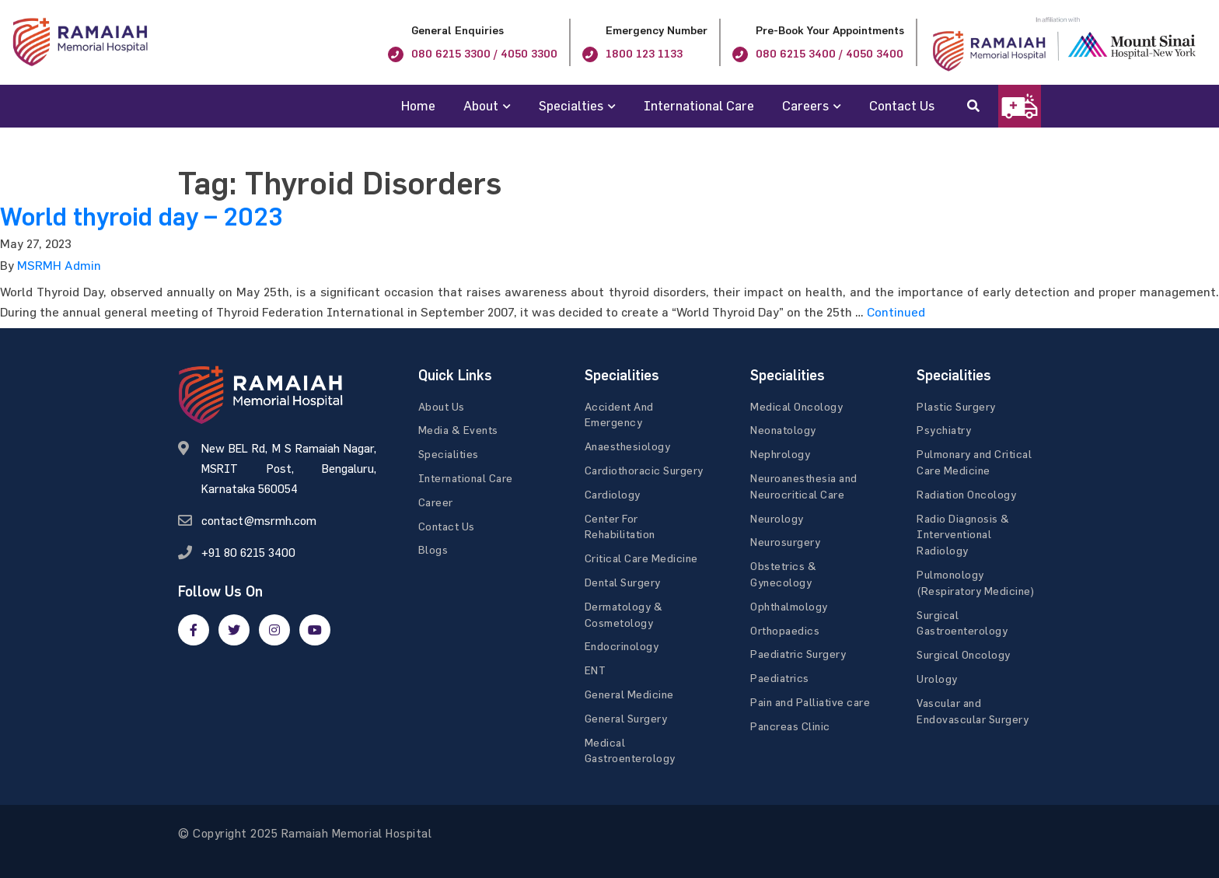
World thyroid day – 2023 (141, 217)
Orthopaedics (784, 630)
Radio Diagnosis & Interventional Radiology (963, 535)
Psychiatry (944, 429)
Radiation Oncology (966, 494)
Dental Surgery (623, 582)
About (480, 105)
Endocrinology (622, 645)
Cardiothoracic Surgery (644, 470)
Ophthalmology (789, 606)
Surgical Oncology (964, 654)
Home (418, 105)
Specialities (448, 453)
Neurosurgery (785, 541)
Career (435, 502)
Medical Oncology (796, 406)
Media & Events (458, 429)
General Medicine (629, 694)
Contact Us (901, 105)
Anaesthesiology (628, 446)
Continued (896, 312)
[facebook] (193, 629)
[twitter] (234, 629)
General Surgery (626, 718)
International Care (699, 105)
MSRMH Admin (59, 265)
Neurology (777, 518)
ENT (595, 670)
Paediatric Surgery (798, 653)
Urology (937, 678)
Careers (805, 105)
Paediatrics (779, 677)
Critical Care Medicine (641, 558)
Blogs (433, 549)
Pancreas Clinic (790, 726)
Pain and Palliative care (810, 701)
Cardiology (613, 494)
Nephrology (780, 453)
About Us (441, 406)
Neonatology (783, 429)
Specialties (571, 105)
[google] (274, 629)
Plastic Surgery (956, 406)
